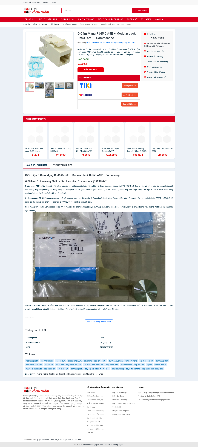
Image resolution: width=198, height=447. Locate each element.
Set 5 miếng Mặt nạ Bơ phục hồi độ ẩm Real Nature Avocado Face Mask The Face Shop (67, 374)
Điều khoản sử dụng (95, 400)
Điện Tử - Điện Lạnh (48, 19)
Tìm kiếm (141, 10)
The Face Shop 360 (49, 440)
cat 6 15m (60, 365)
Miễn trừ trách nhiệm (95, 403)
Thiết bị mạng (54, 24)
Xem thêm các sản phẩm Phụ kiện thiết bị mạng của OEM (112, 43)
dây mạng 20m (112, 365)
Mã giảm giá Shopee (95, 429)
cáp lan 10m (61, 361)
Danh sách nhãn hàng (95, 411)
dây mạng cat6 (77, 369)
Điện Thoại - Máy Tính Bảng (110, 19)
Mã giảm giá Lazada (95, 425)
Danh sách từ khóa (94, 418)
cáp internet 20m (75, 361)
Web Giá (69, 440)
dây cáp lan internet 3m (94, 369)
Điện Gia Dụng (67, 19)
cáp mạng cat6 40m (34, 365)
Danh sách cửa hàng (95, 414)
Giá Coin (77, 440)
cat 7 (104, 361)
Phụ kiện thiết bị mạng (69, 24)
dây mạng (88, 361)
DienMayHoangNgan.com (93, 445)
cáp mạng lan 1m (146, 361)
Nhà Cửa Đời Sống (86, 19)
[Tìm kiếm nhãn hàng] (97, 10)
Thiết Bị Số (132, 19)
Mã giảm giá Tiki (93, 422)
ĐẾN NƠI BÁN (90, 69)
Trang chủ (27, 2)
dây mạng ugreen (116, 361)
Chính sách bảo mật (95, 396)
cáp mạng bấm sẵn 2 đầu (152, 369)
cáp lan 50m (139, 365)
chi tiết (62, 165)
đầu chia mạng (118, 369)
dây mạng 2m (63, 369)
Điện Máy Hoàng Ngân (114, 445)
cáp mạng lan (49, 369)
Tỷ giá (38, 440)
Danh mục (36, 2)
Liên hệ (53, 2)
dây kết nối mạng (133, 369)
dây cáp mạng (126, 365)
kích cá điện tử (160, 365)
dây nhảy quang (47, 361)
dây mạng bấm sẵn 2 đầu (94, 365)
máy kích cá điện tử (34, 369)
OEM (88, 43)
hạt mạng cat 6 (32, 361)
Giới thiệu (45, 2)
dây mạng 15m (162, 361)
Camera (159, 19)
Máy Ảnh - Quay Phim (121, 414)
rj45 (108, 369)
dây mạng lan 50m (73, 365)
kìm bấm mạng (131, 361)
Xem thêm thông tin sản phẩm (99, 322)
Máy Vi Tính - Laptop (40, 24)
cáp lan (97, 361)
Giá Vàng (61, 440)
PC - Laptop (146, 19)
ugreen (149, 365)
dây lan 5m (49, 365)
